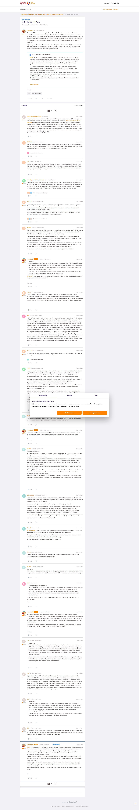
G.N (28, 640)
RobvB (29, 528)
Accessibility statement (82, 806)
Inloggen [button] (115, 9)
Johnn (29, 552)
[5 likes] (37, 193)
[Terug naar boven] (135, 803)
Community (23, 14)
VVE (29, 93)
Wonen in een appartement (55, 14)
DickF (28, 368)
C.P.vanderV (30, 495)
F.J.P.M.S (29, 142)
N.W (28, 583)
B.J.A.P (29, 415)
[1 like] (35, 153)
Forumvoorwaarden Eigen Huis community (62, 806)
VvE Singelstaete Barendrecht (35, 180)
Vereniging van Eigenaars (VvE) (36, 14)
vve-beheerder (36, 93)
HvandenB (30, 30)
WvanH (29, 227)
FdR (28, 161)
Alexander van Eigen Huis (34, 116)
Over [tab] (96, 395)
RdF (28, 315)
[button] (106, 9)
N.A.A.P (29, 201)
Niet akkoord (69, 413)
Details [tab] (69, 395)
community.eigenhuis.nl (111, 3)
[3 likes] (37, 219)
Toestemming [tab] (43, 395)
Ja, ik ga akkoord (95, 413)
